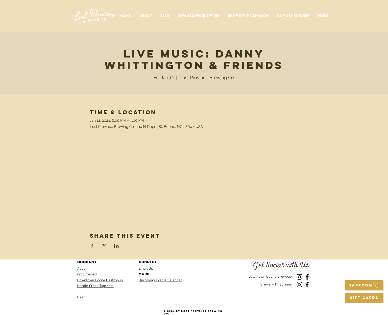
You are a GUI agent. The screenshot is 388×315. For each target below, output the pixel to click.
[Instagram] (299, 277)
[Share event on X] (104, 246)
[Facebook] (307, 277)
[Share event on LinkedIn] (116, 246)
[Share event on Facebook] (92, 246)
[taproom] (364, 285)
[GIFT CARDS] (364, 298)
